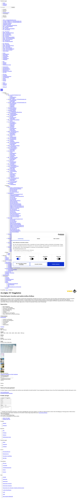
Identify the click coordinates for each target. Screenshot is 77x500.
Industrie (4, 63)
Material (4, 15)
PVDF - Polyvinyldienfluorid (8, 48)
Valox (9, 254)
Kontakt (4, 80)
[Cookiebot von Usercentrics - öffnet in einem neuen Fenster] (59, 235)
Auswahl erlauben (38, 264)
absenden (7, 414)
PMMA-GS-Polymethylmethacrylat (17, 205)
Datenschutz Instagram (7, 486)
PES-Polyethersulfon (14, 202)
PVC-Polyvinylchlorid (14, 191)
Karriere (4, 79)
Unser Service (5, 66)
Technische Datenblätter (12, 269)
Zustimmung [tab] (20, 238)
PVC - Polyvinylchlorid (7, 47)
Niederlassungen (6, 12)
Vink (7, 289)
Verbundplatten (6, 58)
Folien (4, 53)
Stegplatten (5, 57)
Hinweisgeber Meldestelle (8, 497)
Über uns (4, 74)
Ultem (9, 253)
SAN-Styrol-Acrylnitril (14, 216)
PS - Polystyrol (6, 43)
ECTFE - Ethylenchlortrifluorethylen (10, 25)
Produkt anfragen (4, 316)
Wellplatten (5, 59)
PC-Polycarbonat (13, 198)
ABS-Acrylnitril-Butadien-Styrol (16, 187)
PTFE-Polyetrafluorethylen (15, 213)
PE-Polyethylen (13, 199)
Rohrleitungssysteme (7, 64)
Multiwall (5, 86)
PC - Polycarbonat (6, 29)
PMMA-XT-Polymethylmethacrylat (17, 207)
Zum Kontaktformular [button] (4, 392)
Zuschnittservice (6, 67)
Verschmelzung (6, 77)
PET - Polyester (6, 36)
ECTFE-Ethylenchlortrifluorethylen (17, 196)
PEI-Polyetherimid (13, 189)
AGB (4, 493)
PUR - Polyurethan (6, 46)
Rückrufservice (6, 70)
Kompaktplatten (6, 54)
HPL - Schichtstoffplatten (8, 26)
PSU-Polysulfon (13, 212)
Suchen (13, 7)
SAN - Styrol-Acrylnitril (7, 49)
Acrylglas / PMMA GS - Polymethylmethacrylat (12, 21)
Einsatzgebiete (3, 317)
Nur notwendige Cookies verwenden (21, 264)
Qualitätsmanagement (7, 76)
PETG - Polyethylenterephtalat (9, 38)
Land (1, 376)
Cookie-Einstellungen (7, 490)
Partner (4, 78)
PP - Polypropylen (6, 40)
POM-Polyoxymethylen (14, 208)
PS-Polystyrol (12, 211)
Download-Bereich (6, 68)
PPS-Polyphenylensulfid (14, 210)
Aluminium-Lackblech (7, 23)
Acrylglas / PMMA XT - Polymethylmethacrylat (12, 22)
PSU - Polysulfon (6, 44)
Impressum (5, 480)
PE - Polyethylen (6, 31)
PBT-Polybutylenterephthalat (15, 188)
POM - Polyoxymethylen (7, 39)
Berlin (4, 3)
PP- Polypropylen (13, 190)
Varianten (2, 326)
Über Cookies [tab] (56, 238)
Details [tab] (38, 238)
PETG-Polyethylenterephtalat (15, 204)
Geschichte (5, 75)
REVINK (4, 72)
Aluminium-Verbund (7, 24)
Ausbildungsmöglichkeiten (13, 283)
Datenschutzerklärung (43, 413)
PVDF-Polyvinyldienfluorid (15, 215)
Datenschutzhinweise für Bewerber (14, 286)
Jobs (8, 285)
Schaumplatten (6, 56)
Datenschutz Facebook (7, 484)
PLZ (1, 377)
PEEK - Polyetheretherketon (8, 32)
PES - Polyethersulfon (7, 34)
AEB (4, 495)
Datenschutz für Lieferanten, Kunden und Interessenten (13, 488)
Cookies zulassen (55, 264)
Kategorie (5, 16)
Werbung (4, 62)
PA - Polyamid (5, 27)
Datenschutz (5, 482)
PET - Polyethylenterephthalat (8, 37)
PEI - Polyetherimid (7, 33)
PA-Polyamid (12, 197)
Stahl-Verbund (5, 51)
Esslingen (5, 5)
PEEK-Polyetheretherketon (15, 200)
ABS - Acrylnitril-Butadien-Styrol (9, 19)
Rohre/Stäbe (5, 55)
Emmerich (5, 4)
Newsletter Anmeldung (7, 71)
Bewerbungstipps (11, 284)
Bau (3, 61)
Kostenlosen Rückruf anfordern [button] (6, 393)
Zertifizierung (10, 270)
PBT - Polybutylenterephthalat (9, 28)
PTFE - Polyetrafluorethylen (8, 45)
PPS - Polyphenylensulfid (8, 41)
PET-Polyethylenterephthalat (15, 203)
